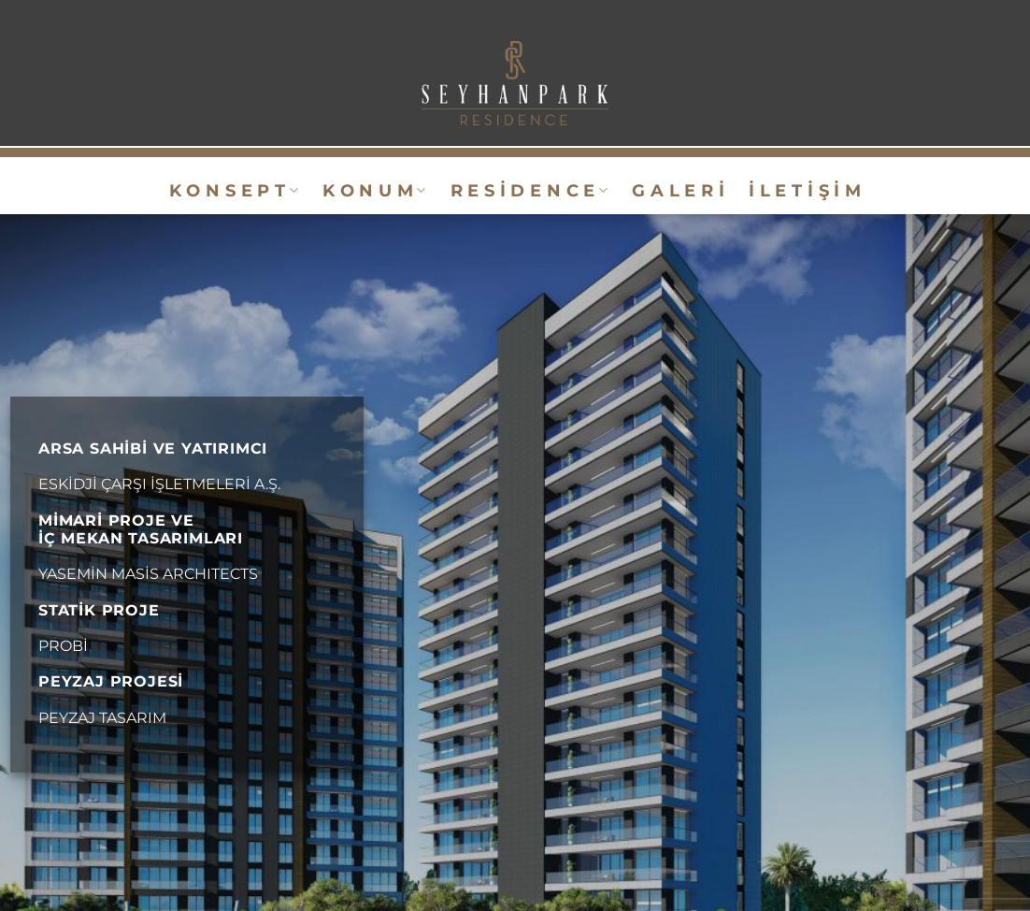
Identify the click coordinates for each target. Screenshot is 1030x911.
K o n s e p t (233, 190)
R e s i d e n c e (529, 190)
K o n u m (374, 190)
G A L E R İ (678, 190)
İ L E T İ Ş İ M (805, 190)
